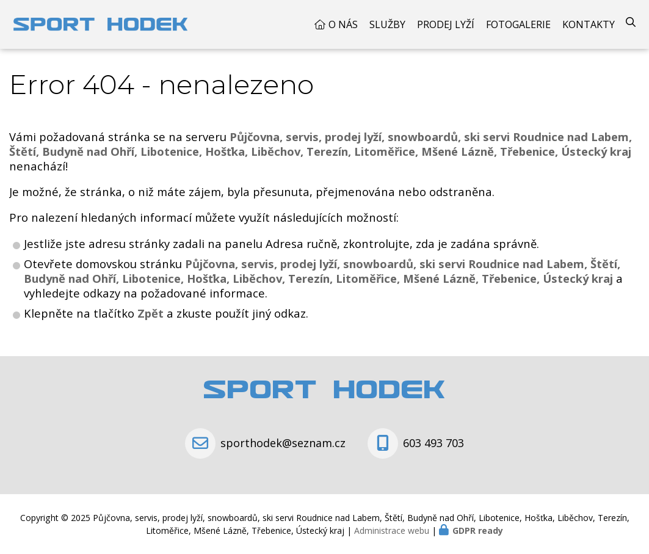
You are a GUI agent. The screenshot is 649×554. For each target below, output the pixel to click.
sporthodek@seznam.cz (283, 443)
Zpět (150, 313)
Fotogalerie (518, 24)
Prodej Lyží (445, 24)
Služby (387, 24)
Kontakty (588, 24)
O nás (343, 24)
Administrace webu (391, 530)
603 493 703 (433, 443)
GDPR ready (477, 530)
